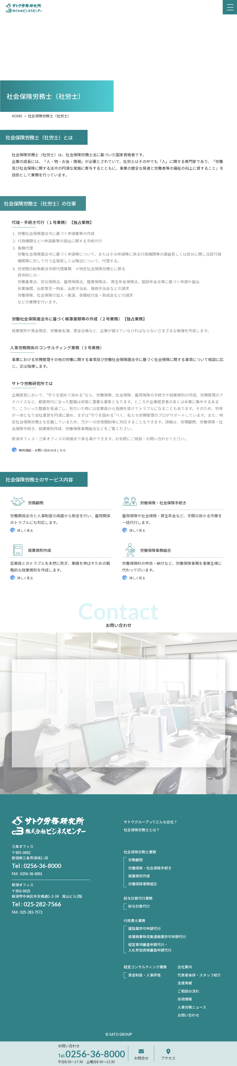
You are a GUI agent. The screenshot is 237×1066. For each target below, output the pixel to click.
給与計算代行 (139, 906)
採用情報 (185, 998)
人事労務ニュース (192, 1007)
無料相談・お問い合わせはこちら (42, 450)
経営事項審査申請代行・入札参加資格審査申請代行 (150, 947)
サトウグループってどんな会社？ (150, 821)
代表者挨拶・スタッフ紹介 (199, 974)
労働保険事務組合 (142, 883)
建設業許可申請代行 (144, 928)
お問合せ (141, 1057)
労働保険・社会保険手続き (150, 867)
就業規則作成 (139, 875)
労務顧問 (135, 859)
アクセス (168, 1057)
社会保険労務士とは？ (142, 829)
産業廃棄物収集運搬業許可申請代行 (157, 936)
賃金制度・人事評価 (144, 974)
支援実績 (185, 982)
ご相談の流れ (188, 991)
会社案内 (185, 966)
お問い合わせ (188, 1015)
